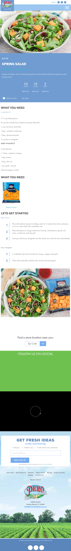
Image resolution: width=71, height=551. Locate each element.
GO (43, 344)
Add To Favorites (11, 98)
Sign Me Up (20, 460)
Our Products (21, 473)
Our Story (10, 473)
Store (53, 2)
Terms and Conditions (46, 464)
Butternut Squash (11, 207)
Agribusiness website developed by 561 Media (35, 543)
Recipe (5, 58)
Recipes (49, 473)
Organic (31, 473)
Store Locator (59, 473)
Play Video (25, 98)
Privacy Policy (35, 480)
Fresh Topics (40, 473)
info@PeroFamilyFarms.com (35, 507)
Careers (30, 475)
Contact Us (39, 475)
